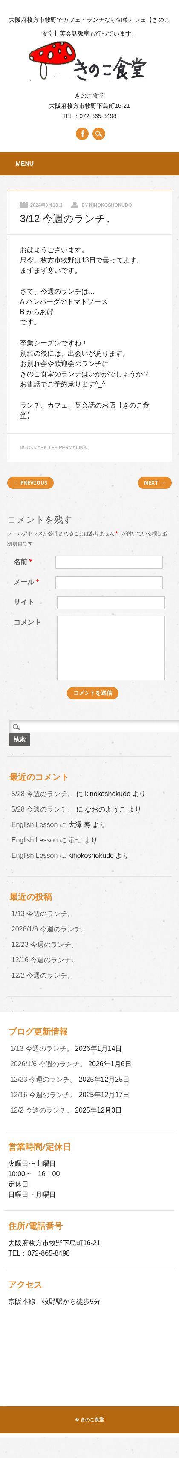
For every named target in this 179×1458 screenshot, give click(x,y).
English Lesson (35, 824)
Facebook (82, 134)
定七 (75, 840)
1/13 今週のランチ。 (43, 913)
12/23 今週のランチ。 (45, 944)
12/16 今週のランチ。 (45, 960)
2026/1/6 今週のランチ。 (50, 929)
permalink (73, 447)
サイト (24, 602)
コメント (27, 622)
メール (27, 582)
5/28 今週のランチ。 (43, 793)
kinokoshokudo (110, 205)
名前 (24, 562)
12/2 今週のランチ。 (43, 975)
